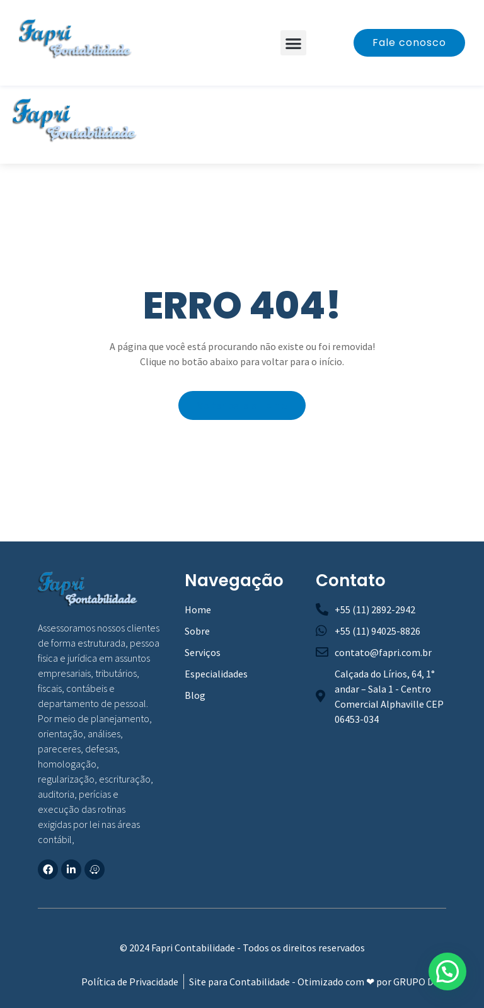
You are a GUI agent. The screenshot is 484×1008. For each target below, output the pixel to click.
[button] (293, 43)
